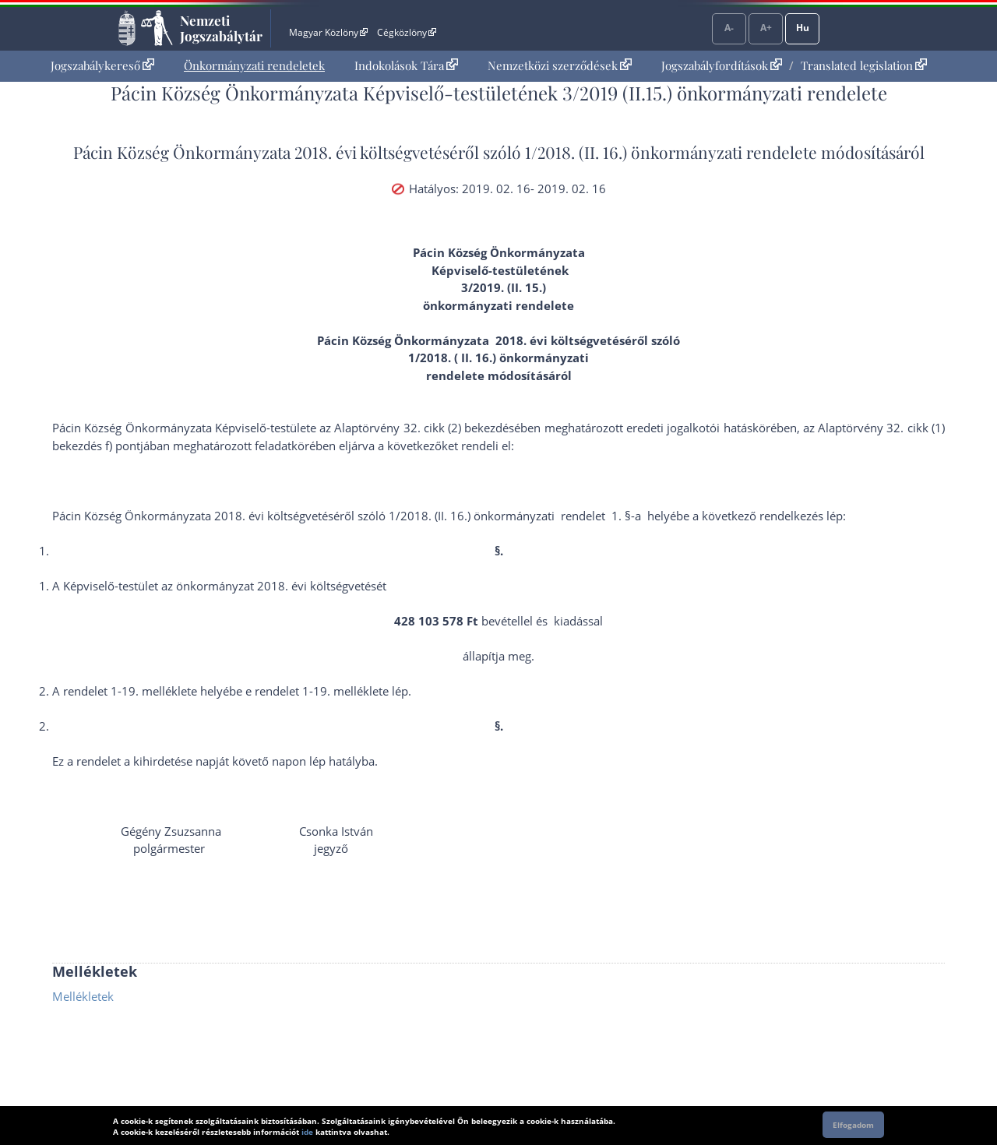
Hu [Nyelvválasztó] (802, 27)
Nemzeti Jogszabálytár (221, 28)
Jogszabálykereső (102, 65)
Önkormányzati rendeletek (254, 65)
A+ (766, 27)
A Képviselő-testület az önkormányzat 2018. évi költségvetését (219, 586)
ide (307, 1131)
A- (729, 27)
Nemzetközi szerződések (560, 65)
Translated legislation (864, 65)
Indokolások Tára (406, 65)
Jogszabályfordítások (721, 65)
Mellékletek (83, 996)
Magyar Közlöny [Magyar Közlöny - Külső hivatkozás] (328, 32)
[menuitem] (102, 66)
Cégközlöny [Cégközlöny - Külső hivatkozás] (406, 32)
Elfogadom (853, 1124)
